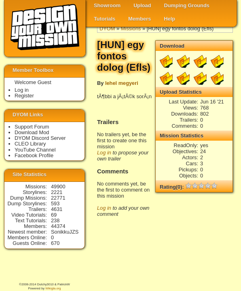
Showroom (107, 5)
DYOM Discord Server (40, 138)
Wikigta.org (53, 288)
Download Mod (32, 132)
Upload (142, 5)
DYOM (107, 28)
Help (169, 19)
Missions (131, 28)
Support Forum (32, 127)
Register (24, 96)
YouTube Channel (35, 150)
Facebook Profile (34, 155)
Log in (104, 153)
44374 (58, 226)
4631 (56, 209)
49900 (58, 186)
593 (55, 203)
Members (139, 19)
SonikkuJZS (64, 232)
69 (54, 215)
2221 (56, 192)
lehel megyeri (121, 83)
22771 (58, 198)
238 (55, 220)
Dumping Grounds (186, 5)
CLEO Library (30, 144)
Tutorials (104, 19)
